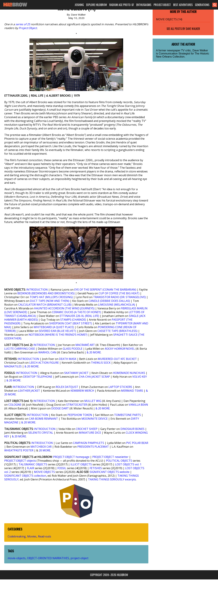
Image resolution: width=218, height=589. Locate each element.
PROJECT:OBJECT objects (20, 460)
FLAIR (30, 468)
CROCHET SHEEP (86, 429)
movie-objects (17, 558)
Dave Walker (193, 29)
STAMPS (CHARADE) (73, 319)
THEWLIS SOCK (101, 362)
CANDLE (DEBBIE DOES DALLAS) (109, 301)
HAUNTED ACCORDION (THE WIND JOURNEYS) (64, 308)
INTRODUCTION (37, 289)
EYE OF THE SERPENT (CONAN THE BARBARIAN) (105, 289)
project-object (79, 558)
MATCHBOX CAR (41, 446)
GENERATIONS (202, 5)
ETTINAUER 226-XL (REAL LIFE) (79, 316)
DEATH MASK (67, 359)
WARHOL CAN (47, 352)
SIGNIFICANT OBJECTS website (109, 472)
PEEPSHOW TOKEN (79, 415)
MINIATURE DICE (90, 432)
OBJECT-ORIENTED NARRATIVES (48, 558)
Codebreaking (17, 536)
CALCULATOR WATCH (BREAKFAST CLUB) (45, 304)
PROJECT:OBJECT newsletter (110, 457)
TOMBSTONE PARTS (127, 415)
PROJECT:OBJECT (162, 5)
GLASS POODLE (72, 348)
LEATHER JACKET (29, 390)
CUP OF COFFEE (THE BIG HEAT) (119, 293)
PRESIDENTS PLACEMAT (93, 446)
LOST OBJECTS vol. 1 (128, 464)
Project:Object (28, 28)
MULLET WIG (92, 401)
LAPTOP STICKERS (120, 387)
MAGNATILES (13, 366)
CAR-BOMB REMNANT (43, 418)
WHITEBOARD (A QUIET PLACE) (54, 327)
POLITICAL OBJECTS (119, 460)
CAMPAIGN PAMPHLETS (88, 443)
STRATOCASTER (76, 404)
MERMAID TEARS (132, 390)
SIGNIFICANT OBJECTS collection (25, 476)
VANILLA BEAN (138, 404)
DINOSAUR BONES (132, 429)
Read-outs (44, 536)
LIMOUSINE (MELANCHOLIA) (116, 304)
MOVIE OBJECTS (44, 472)
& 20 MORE (94, 352)
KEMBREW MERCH (82, 390)
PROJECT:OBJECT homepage (71, 457)
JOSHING (79, 5)
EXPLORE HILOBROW (96, 5)
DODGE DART (60, 408)
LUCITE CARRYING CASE (19, 348)
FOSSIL (61, 468)
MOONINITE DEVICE (94, 418)
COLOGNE (14, 404)
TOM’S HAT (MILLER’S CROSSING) (51, 297)
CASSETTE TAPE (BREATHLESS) (117, 331)
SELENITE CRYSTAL (40, 432)
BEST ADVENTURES (183, 5)
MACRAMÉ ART (85, 345)
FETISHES (96, 468)
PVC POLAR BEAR (137, 443)
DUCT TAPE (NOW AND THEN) (49, 301)
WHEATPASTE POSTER (18, 450)
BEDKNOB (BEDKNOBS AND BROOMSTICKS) (46, 293)
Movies (31, 536)
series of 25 (22, 24)
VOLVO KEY (139, 376)
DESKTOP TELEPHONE (37, 376)
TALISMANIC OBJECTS (33, 464)
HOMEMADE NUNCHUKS (129, 373)
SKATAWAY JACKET (76, 373)
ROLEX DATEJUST (67, 387)
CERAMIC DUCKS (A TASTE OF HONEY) (76, 312)
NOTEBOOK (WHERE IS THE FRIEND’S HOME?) (58, 334)
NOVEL (120, 348)
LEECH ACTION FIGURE (44, 362)
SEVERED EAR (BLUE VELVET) (57, 331)
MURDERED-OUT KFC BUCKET (117, 359)
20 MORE (44, 450)
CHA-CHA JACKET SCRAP (94, 376)
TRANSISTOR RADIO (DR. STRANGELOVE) (119, 297)
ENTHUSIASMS (143, 5)
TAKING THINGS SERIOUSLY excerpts (112, 479)
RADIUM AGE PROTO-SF (121, 5)
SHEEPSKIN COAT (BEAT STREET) (70, 323)
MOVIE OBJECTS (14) (169, 19)
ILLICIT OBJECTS (81, 464)
